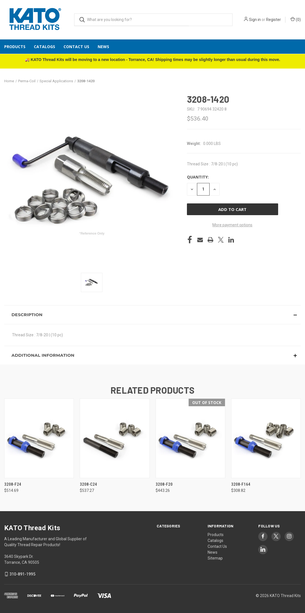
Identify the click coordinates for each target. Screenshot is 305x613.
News (103, 46)
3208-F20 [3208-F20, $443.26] (164, 484)
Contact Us (76, 46)
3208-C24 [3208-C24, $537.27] (88, 484)
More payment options (232, 225)
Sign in (255, 19)
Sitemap (215, 558)
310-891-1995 (22, 574)
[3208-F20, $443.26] (190, 438)
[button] (152, 314)
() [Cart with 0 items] (295, 19)
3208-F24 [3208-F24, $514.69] (12, 484)
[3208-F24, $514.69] (39, 438)
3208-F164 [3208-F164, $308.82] (240, 484)
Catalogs (44, 46)
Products (14, 46)
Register (273, 19)
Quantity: (198, 177)
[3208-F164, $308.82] (266, 438)
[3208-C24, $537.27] (114, 438)
